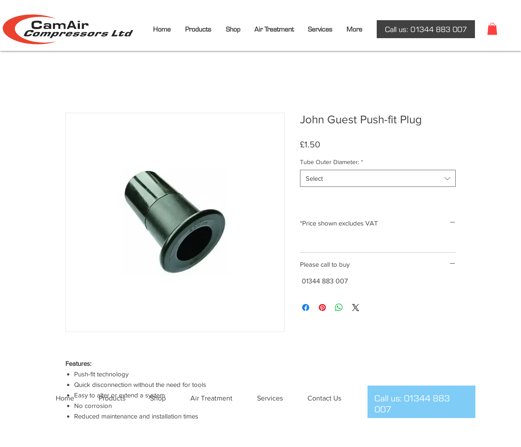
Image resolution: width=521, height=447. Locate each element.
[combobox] (378, 178)
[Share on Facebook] (305, 307)
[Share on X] (355, 307)
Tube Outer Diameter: (331, 161)
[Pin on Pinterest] (322, 307)
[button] (492, 29)
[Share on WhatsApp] (339, 307)
